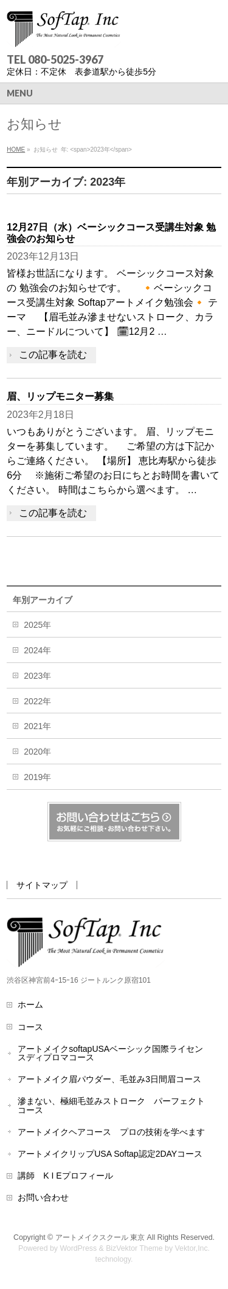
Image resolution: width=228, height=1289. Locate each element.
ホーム (30, 1004)
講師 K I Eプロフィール (65, 1175)
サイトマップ (41, 885)
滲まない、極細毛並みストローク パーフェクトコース (111, 1105)
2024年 (37, 650)
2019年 (37, 777)
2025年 (37, 625)
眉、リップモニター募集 (60, 396)
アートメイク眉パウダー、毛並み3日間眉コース (109, 1079)
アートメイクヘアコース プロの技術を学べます (111, 1132)
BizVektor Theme (134, 1248)
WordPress (78, 1248)
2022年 (37, 701)
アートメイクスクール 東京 (101, 1237)
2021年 (37, 726)
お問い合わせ (43, 1197)
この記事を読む (53, 354)
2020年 (37, 751)
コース (30, 1027)
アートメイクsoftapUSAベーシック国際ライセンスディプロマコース (110, 1053)
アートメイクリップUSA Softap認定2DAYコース (110, 1154)
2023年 (37, 676)
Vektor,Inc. (192, 1248)
